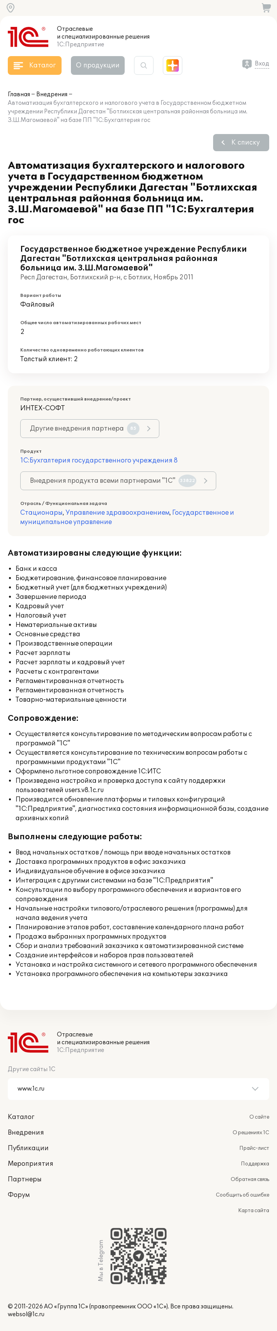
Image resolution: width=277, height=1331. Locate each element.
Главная (19, 94)
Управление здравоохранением (117, 513)
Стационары (41, 513)
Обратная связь (250, 1179)
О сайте (259, 1117)
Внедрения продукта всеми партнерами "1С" (113, 481)
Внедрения (51, 94)
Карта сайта (253, 1210)
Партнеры (25, 1179)
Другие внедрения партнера (84, 428)
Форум (19, 1195)
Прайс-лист (254, 1148)
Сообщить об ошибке (242, 1195)
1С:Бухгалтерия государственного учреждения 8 (99, 460)
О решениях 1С (251, 1133)
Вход (262, 63)
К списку (245, 143)
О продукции (98, 65)
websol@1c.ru (26, 1314)
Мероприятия (30, 1164)
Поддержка (255, 1164)
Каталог (21, 1117)
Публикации (28, 1148)
